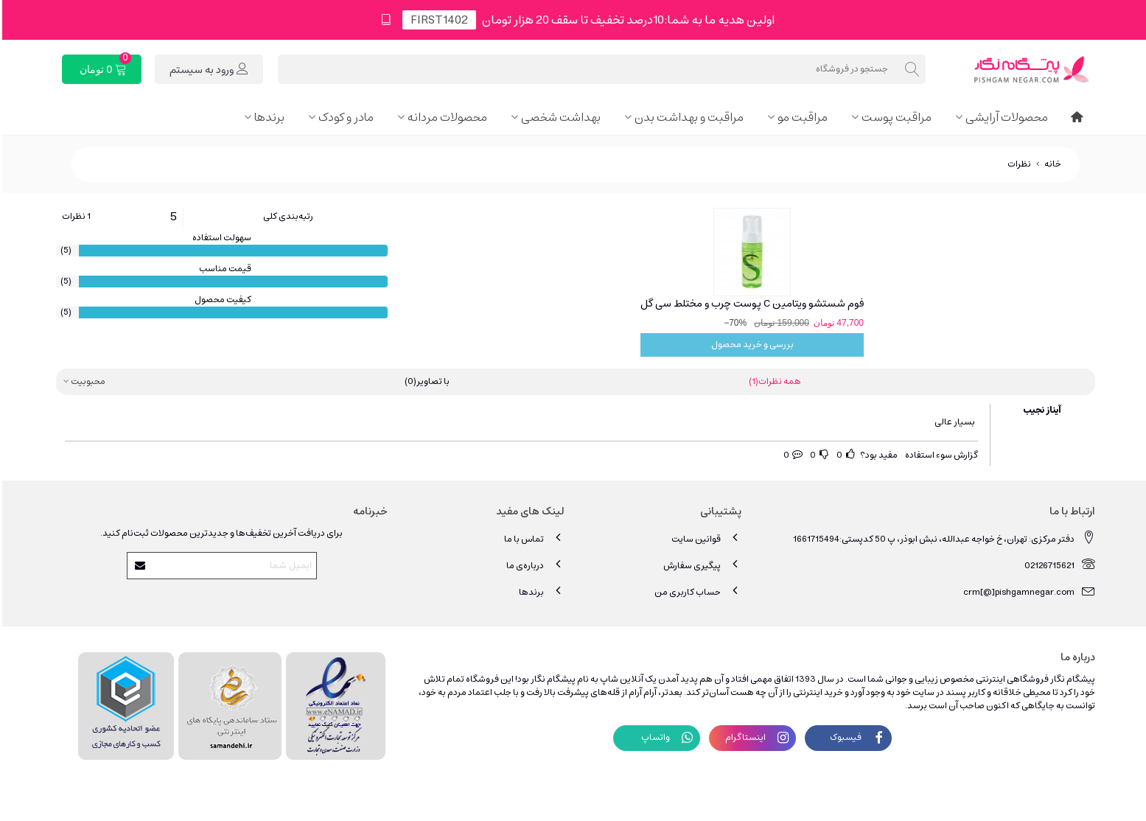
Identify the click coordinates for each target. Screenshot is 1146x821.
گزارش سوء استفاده (939, 455)
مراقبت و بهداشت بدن (686, 117)
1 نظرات (74, 216)
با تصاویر (424, 381)
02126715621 (1057, 565)
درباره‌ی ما (533, 565)
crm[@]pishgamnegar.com (1027, 591)
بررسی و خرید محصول (750, 344)
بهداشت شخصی (558, 117)
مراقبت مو (800, 117)
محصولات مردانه (445, 117)
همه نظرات (773, 381)
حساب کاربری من (695, 591)
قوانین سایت (704, 538)
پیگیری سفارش (700, 565)
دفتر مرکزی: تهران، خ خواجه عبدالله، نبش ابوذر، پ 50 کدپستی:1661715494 (942, 538)
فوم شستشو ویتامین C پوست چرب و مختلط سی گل (750, 304)
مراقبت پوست (894, 117)
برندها (267, 117)
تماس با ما (532, 538)
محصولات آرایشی (1004, 117)
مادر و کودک (343, 117)
